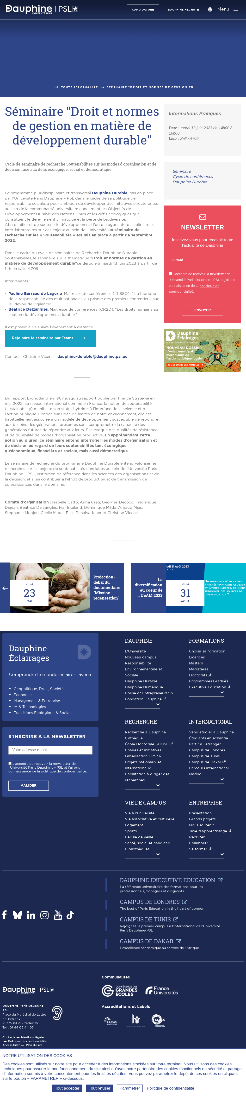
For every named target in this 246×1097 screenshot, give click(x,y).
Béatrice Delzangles (28, 400)
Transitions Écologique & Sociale (43, 804)
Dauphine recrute (181, 9)
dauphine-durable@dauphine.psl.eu (92, 447)
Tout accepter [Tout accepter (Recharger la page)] (67, 1088)
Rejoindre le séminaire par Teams (42, 429)
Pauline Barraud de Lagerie (35, 384)
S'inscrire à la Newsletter (47, 827)
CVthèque (134, 829)
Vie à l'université (139, 904)
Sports (131, 922)
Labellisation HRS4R (143, 847)
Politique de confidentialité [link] (170, 1088)
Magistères (198, 760)
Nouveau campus (140, 748)
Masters (196, 754)
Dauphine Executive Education (167, 970)
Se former (198, 940)
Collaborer (198, 934)
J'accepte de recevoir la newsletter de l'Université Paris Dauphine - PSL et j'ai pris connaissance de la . (47, 858)
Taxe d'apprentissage (208, 922)
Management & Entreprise (37, 792)
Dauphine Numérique (144, 778)
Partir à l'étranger (205, 835)
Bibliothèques (137, 940)
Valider (29, 876)
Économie (23, 786)
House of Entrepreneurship (149, 784)
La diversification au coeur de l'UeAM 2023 (148, 678)
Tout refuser (100, 1088)
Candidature (141, 9)
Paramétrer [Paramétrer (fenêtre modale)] (130, 1088)
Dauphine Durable (110, 284)
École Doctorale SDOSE (147, 835)
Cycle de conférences (192, 177)
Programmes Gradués (208, 772)
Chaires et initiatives (143, 841)
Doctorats (198, 766)
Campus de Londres (207, 841)
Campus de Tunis (204, 847)
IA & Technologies (30, 798)
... (50, 87)
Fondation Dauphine (143, 790)
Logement (134, 916)
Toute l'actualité (79, 87)
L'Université (135, 742)
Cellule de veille (139, 928)
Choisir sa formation (207, 742)
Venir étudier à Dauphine (211, 823)
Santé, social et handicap (147, 934)
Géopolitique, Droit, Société (39, 780)
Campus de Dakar (205, 853)
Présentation (200, 904)
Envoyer (202, 310)
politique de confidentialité (63, 862)
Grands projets (202, 910)
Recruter (197, 928)
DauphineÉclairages (29, 743)
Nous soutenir (201, 916)
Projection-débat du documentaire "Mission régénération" (106, 678)
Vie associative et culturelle (149, 910)
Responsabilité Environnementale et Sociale (143, 760)
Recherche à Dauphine (145, 823)
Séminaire (181, 171)
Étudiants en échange (208, 829)
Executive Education (207, 778)
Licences (197, 748)
